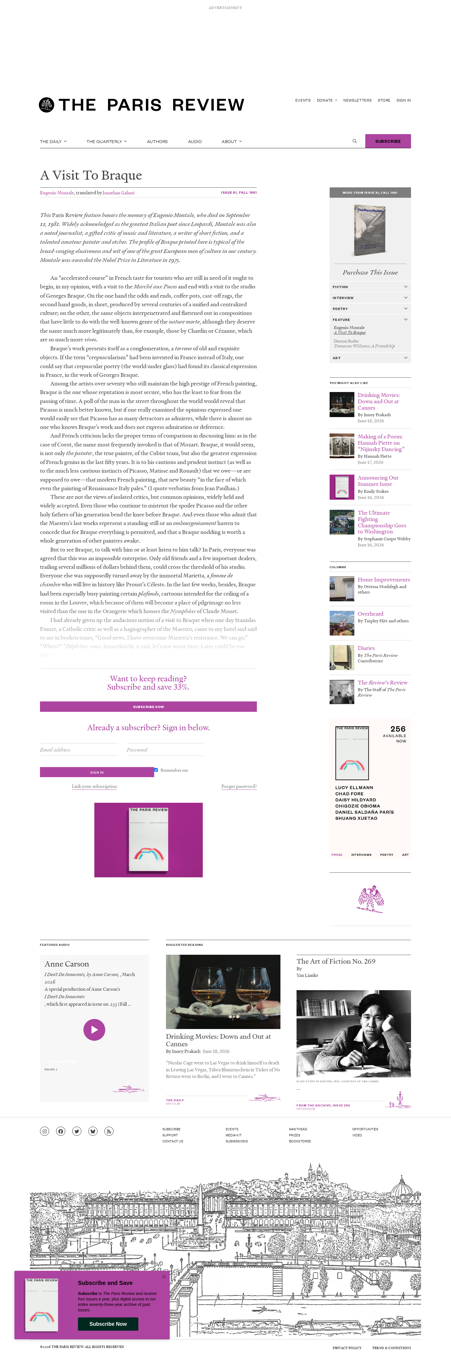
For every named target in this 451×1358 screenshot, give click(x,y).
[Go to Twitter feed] (76, 1130)
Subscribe (388, 141)
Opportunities (365, 1127)
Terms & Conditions (391, 1345)
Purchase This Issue (370, 271)
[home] (141, 106)
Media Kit (234, 1133)
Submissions (237, 1139)
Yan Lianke (307, 974)
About (232, 141)
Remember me (60, 770)
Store (384, 100)
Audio (195, 141)
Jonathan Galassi (119, 192)
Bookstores (300, 1139)
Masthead (298, 1127)
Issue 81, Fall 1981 (240, 192)
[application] (94, 1056)
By (299, 967)
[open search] (355, 141)
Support (170, 1133)
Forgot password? (240, 770)
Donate (327, 100)
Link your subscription (148, 770)
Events (303, 100)
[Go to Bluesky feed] (93, 1130)
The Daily (53, 141)
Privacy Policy (342, 1345)
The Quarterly (107, 141)
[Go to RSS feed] (109, 1130)
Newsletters (357, 100)
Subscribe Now (108, 1324)
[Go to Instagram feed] (44, 1130)
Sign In (404, 100)
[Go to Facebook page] (60, 1130)
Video (357, 1133)
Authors (157, 141)
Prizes (295, 1133)
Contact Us (173, 1139)
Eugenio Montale (57, 192)
